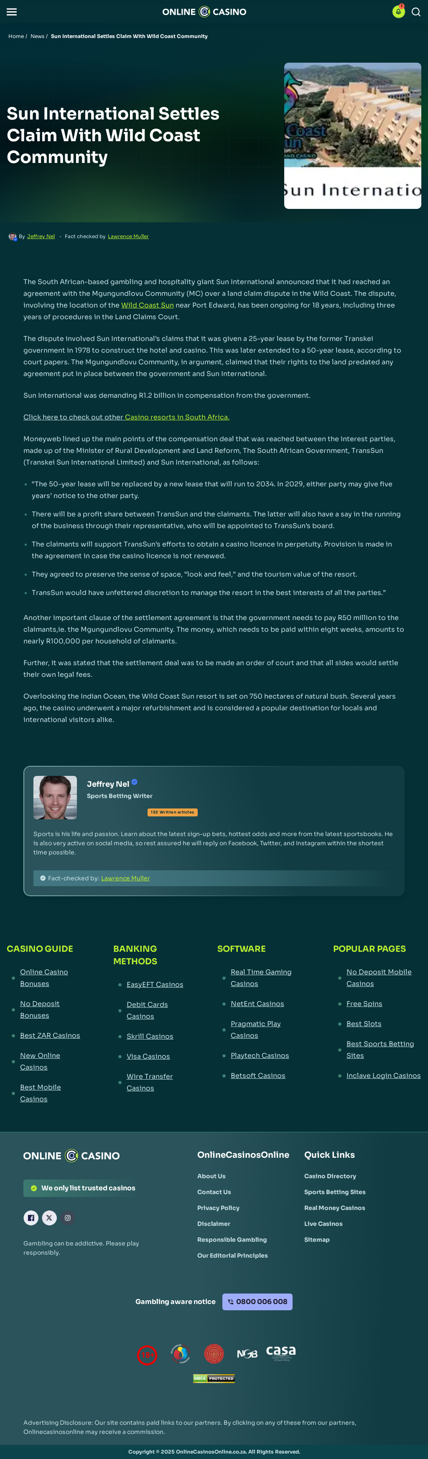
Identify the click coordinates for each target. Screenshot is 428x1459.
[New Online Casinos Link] (44, 1061)
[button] (12, 11)
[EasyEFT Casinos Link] (149, 985)
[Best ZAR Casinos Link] (44, 1036)
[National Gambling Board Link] (247, 1355)
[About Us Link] (211, 1176)
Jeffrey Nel (41, 236)
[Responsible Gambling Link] (232, 1239)
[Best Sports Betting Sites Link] (377, 1050)
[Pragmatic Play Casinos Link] (259, 1030)
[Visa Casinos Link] (149, 1056)
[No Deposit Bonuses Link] (44, 1010)
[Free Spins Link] (377, 1004)
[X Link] (49, 1217)
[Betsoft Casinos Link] (259, 1076)
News (37, 36)
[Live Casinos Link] (323, 1223)
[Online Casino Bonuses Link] (44, 978)
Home (16, 36)
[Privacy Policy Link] (218, 1207)
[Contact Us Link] (214, 1192)
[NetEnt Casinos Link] (259, 1004)
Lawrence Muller (128, 236)
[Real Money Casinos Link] (334, 1207)
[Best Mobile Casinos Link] (44, 1093)
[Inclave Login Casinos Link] (377, 1076)
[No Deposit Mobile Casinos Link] (377, 978)
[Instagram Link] (67, 1217)
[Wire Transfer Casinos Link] (149, 1082)
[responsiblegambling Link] (181, 1355)
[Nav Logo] (204, 11)
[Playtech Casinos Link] (259, 1056)
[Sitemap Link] (317, 1239)
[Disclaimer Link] (213, 1223)
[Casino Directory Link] (330, 1176)
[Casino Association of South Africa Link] (281, 1355)
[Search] (416, 12)
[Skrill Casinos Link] (149, 1036)
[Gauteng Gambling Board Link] (214, 1355)
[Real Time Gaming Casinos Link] (259, 978)
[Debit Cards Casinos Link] (149, 1010)
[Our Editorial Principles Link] (232, 1255)
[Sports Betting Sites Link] (335, 1192)
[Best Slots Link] (377, 1024)
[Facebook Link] (30, 1217)
